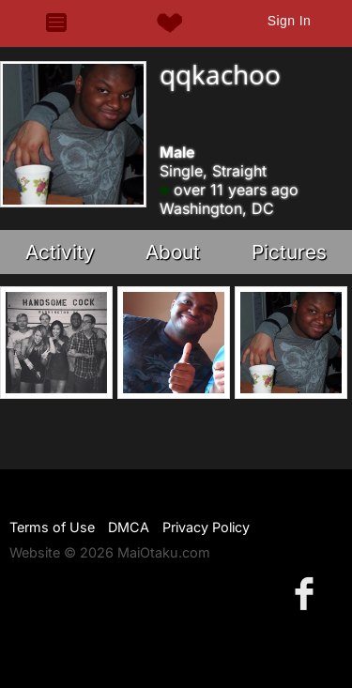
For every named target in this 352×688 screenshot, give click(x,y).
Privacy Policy (206, 527)
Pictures (289, 252)
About (172, 252)
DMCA (128, 527)
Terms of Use (52, 527)
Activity (60, 252)
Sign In (289, 20)
